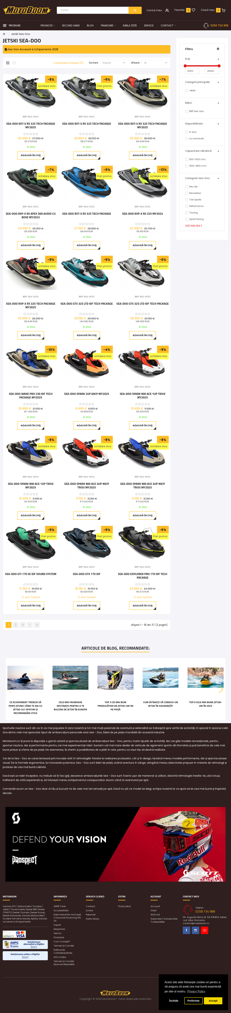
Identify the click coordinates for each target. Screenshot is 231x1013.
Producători (124, 906)
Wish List (155, 914)
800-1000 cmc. (195, 159)
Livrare (89, 910)
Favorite (180, 10)
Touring (191, 212)
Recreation (193, 193)
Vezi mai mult (193, 226)
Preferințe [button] (193, 1000)
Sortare (93, 63)
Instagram (195, 930)
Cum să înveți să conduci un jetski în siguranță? (160, 704)
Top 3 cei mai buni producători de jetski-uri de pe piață (115, 705)
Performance (194, 206)
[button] (221, 689)
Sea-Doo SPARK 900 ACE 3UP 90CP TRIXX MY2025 (86, 485)
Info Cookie (60, 957)
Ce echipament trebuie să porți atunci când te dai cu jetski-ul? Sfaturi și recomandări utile (25, 707)
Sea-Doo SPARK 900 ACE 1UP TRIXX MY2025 (142, 395)
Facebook (186, 930)
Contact (90, 906)
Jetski (190, 90)
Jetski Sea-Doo (20, 34)
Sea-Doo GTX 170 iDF (87, 574)
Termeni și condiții (64, 945)
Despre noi (59, 929)
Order (153, 910)
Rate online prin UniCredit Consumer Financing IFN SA (67, 917)
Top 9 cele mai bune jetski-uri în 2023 (205, 704)
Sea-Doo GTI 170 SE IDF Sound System (30, 574)
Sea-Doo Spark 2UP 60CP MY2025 (86, 394)
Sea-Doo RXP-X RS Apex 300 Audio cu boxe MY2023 (31, 215)
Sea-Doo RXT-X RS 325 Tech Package (86, 124)
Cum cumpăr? (62, 941)
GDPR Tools (60, 906)
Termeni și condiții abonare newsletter (64, 963)
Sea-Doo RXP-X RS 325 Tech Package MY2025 (30, 305)
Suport (57, 924)
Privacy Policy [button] (196, 991)
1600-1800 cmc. (196, 165)
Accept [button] (213, 1000)
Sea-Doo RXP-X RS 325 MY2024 (142, 214)
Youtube (204, 930)
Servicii (57, 933)
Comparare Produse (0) (68, 63)
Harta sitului (92, 918)
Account (155, 906)
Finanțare (59, 937)
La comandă (194, 138)
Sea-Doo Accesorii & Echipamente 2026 (31, 49)
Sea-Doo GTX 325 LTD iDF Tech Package (86, 304)
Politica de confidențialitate (63, 951)
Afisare (135, 63)
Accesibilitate (61, 910)
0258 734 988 (219, 25)
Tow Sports (193, 199)
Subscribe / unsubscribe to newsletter (164, 920)
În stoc (191, 132)
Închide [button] (173, 1000)
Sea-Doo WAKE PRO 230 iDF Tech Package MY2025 (31, 395)
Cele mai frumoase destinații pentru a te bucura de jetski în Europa (70, 705)
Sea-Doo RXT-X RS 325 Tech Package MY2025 (30, 125)
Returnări (91, 914)
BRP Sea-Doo (194, 111)
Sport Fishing (194, 219)
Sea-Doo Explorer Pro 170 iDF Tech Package (142, 575)
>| (37, 625)
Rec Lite (191, 186)
